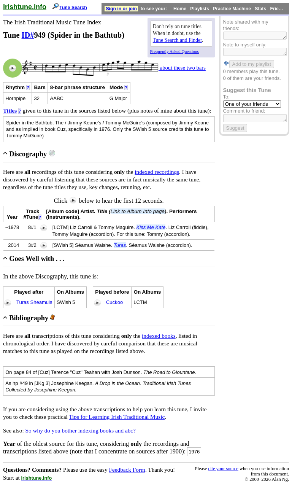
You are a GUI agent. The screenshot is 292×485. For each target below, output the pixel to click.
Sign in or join (121, 8)
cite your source (223, 468)
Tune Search (73, 7)
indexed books (159, 335)
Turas (120, 245)
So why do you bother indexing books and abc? (80, 430)
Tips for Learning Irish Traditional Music (117, 416)
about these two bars (182, 68)
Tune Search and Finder (177, 40)
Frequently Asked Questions (174, 51)
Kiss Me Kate (151, 227)
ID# (28, 35)
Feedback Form (127, 469)
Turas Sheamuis (34, 302)
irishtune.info (24, 7)
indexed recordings (157, 172)
